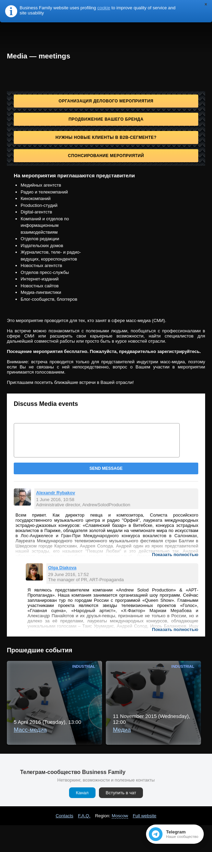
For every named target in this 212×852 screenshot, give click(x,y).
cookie (103, 7)
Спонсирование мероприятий (106, 155)
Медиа (122, 730)
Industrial (83, 666)
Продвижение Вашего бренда (105, 119)
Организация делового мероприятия (106, 101)
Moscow (120, 815)
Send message (106, 468)
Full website (144, 815)
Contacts (64, 815)
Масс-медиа (30, 730)
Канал (82, 792)
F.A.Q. (84, 815)
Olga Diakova (62, 567)
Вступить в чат (121, 792)
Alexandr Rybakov (55, 492)
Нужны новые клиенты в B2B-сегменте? (105, 137)
